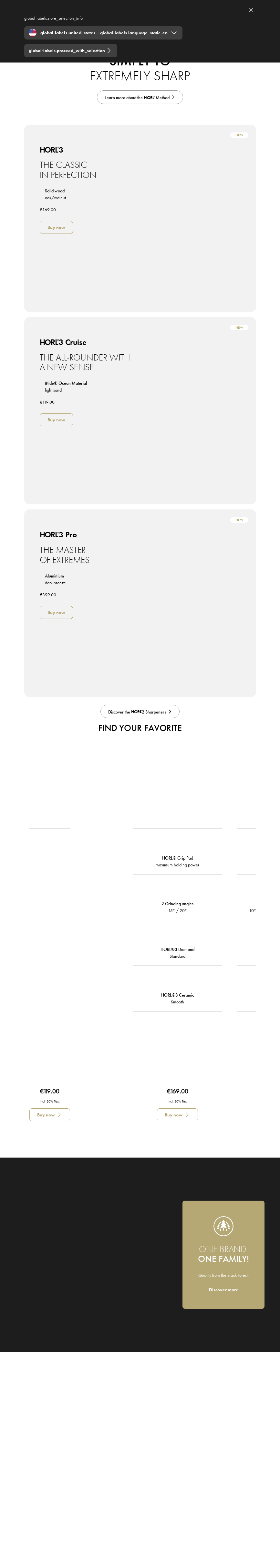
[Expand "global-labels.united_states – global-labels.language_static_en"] (103, 33)
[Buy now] (56, 227)
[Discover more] (223, 1289)
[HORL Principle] (140, 97)
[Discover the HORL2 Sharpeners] (140, 711)
